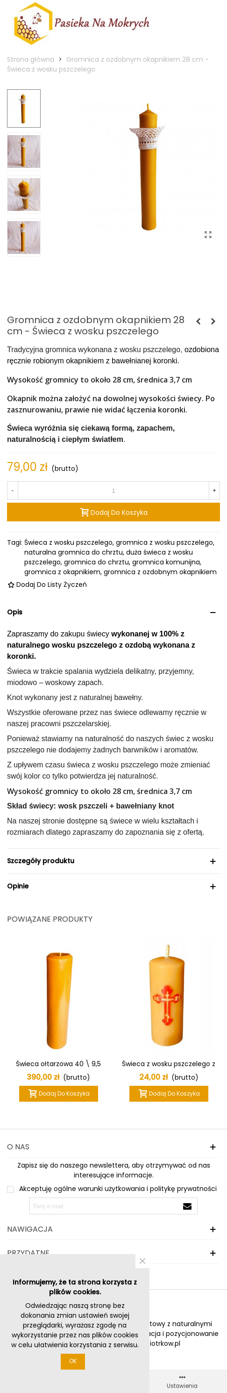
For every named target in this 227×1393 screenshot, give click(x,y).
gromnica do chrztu (96, 562)
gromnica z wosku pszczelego (164, 542)
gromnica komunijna (166, 562)
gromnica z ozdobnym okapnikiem (160, 572)
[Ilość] (113, 490)
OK (73, 1361)
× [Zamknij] (142, 1261)
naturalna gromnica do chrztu (73, 552)
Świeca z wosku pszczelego (68, 542)
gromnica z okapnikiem (62, 572)
